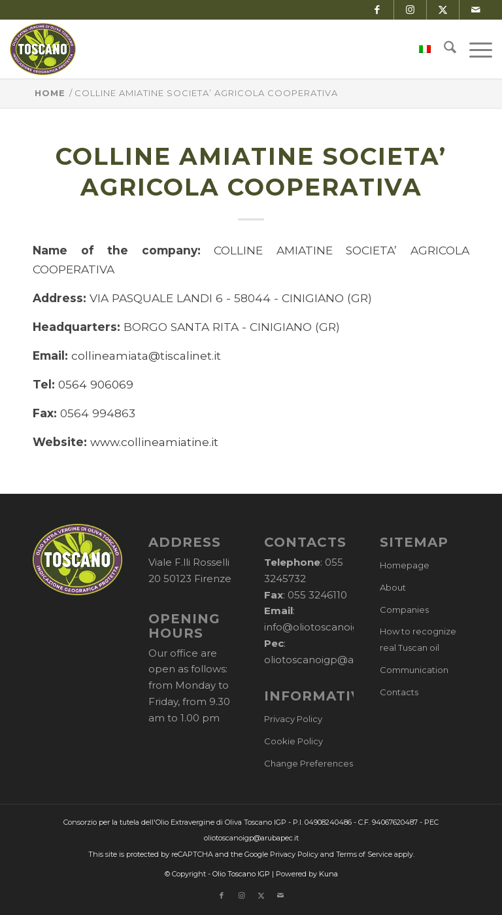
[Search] (443, 49)
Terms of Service (364, 854)
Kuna (328, 873)
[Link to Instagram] (410, 10)
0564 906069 (95, 384)
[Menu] (474, 49)
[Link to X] (443, 10)
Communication (414, 670)
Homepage (404, 565)
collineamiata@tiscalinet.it (146, 355)
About (393, 587)
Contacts (399, 692)
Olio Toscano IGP (241, 873)
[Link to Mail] (476, 10)
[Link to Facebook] (377, 10)
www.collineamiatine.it (154, 442)
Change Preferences (308, 763)
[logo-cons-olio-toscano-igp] (43, 49)
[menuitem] (418, 49)
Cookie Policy (293, 741)
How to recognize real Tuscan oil (418, 639)
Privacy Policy (293, 719)
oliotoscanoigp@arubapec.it (334, 659)
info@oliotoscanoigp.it (319, 627)
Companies (404, 609)
